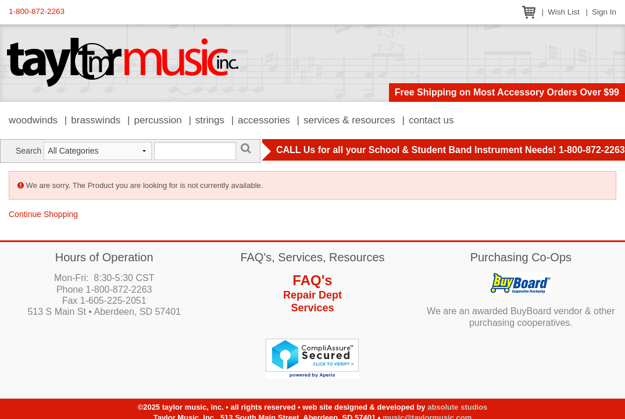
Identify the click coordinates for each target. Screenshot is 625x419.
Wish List (564, 12)
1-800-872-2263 (37, 11)
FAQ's (312, 280)
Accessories (264, 120)
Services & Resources (349, 120)
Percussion (157, 120)
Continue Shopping (43, 214)
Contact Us (431, 120)
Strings (209, 120)
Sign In (604, 12)
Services (312, 308)
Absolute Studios (457, 407)
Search (28, 150)
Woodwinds (33, 120)
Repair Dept (312, 295)
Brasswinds (95, 120)
